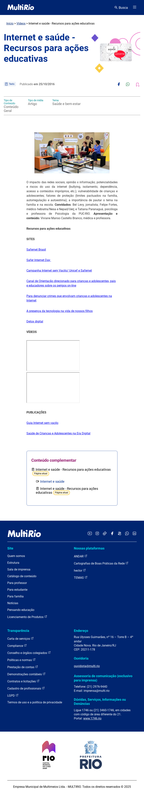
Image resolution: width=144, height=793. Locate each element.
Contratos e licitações (23, 681)
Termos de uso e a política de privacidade (34, 702)
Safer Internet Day (38, 260)
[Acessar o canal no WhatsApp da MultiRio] (127, 533)
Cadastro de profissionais (26, 688)
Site (10, 548)
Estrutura (13, 562)
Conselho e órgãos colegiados (29, 653)
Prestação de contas (22, 667)
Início (10, 23)
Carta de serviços (20, 638)
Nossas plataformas (89, 548)
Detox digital (34, 321)
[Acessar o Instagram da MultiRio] (97, 533)
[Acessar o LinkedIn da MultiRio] (134, 533)
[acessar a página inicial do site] (20, 7)
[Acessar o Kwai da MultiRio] (119, 533)
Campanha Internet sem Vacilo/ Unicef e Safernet (59, 270)
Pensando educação (20, 610)
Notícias (12, 603)
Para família (15, 596)
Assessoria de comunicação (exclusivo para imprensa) (103, 678)
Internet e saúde (52, 481)
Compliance (17, 646)
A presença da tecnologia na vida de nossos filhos (59, 311)
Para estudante (17, 589)
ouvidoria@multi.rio (87, 666)
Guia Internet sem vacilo (42, 423)
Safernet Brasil (36, 249)
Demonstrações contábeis (26, 674)
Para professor (17, 583)
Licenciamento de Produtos (27, 617)
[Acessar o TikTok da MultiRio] (104, 533)
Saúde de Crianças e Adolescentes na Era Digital (58, 433)
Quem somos (16, 556)
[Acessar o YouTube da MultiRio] (90, 533)
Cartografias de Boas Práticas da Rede (101, 563)
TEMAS (81, 577)
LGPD (13, 695)
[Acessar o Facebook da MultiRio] (112, 533)
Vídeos (21, 23)
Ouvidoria (81, 658)
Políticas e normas (21, 660)
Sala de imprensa (18, 569)
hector (80, 570)
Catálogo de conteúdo (21, 576)
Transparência (18, 631)
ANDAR (80, 556)
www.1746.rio (92, 718)
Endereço (81, 631)
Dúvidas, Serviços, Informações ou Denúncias (100, 702)
